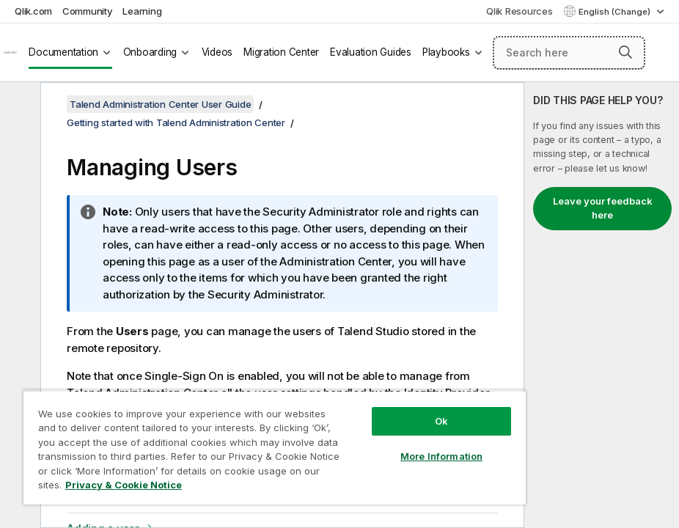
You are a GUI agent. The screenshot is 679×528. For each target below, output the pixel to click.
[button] (625, 52)
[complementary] (601, 305)
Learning (141, 11)
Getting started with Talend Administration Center (176, 122)
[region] (274, 447)
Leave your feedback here (603, 208)
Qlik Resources (519, 11)
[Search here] (569, 52)
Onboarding (150, 52)
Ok (441, 421)
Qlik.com (33, 11)
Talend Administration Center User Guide (160, 104)
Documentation (63, 52)
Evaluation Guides (370, 52)
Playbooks (446, 52)
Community (87, 11)
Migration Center (281, 52)
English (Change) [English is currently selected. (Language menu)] (616, 12)
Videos (217, 52)
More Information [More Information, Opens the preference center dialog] (441, 456)
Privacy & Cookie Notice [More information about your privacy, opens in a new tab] (123, 485)
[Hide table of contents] (18, 105)
